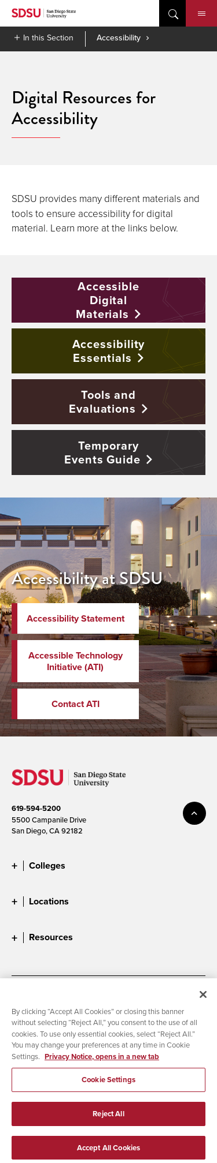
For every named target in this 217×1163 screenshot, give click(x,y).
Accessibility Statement (75, 618)
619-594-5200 (36, 808)
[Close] (203, 1001)
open (172, 13)
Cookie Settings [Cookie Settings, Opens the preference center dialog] (108, 1086)
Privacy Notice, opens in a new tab (102, 1062)
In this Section (48, 37)
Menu (201, 14)
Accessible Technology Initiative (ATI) (75, 661)
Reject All (108, 1120)
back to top (194, 813)
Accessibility (119, 37)
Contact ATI (76, 703)
